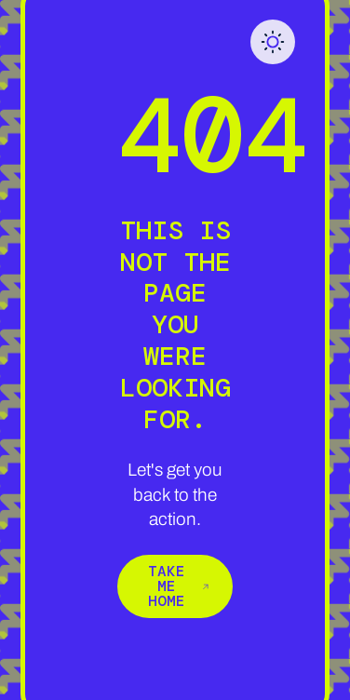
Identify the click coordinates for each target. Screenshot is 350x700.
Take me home (178, 586)
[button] (272, 42)
